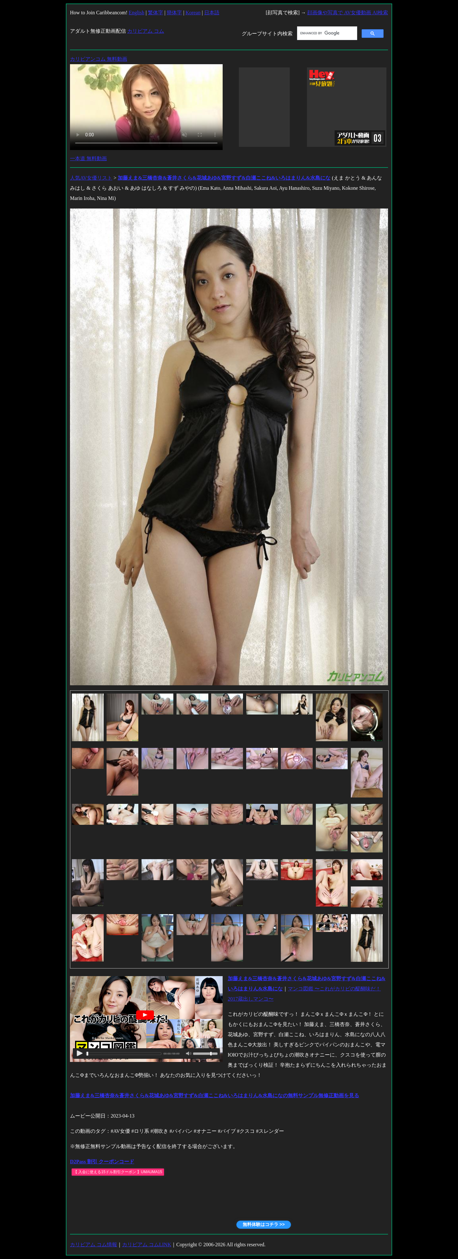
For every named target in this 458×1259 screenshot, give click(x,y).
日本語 (211, 12)
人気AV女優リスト (91, 178)
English (136, 12)
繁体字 (155, 12)
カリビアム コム (145, 31)
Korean (192, 12)
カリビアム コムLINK (146, 1244)
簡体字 (174, 12)
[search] (326, 33)
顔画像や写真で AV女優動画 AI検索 (347, 12)
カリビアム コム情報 (93, 1244)
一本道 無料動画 (88, 158)
